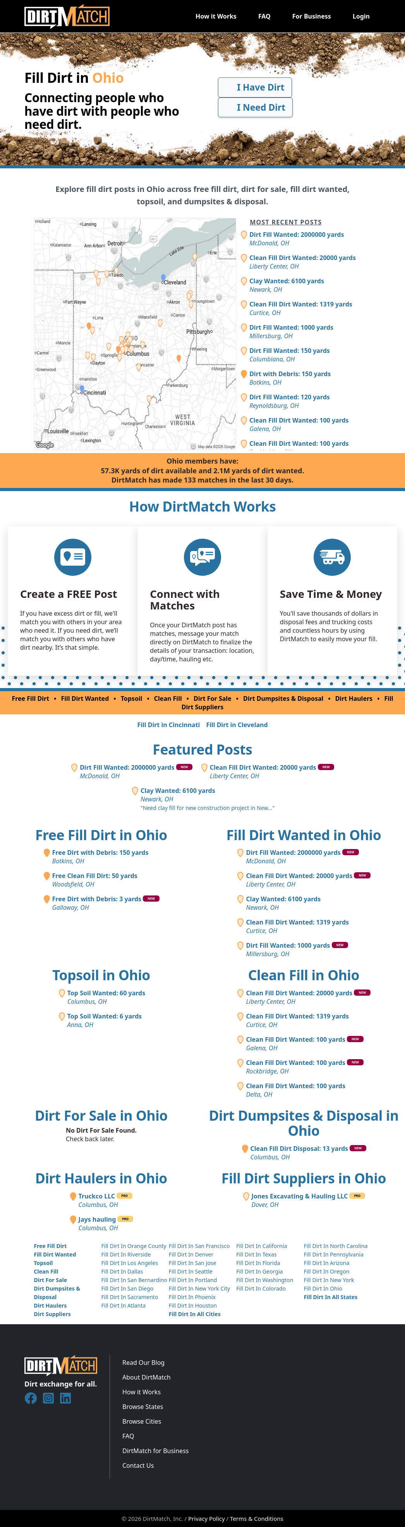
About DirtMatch (146, 1377)
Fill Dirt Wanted (85, 698)
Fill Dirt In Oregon (326, 1271)
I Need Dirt (255, 107)
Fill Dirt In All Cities (195, 1314)
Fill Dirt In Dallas (122, 1271)
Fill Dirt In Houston (193, 1305)
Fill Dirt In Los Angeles (129, 1263)
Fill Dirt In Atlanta (123, 1305)
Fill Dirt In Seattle (191, 1271)
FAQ (264, 16)
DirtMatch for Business (155, 1451)
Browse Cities (141, 1421)
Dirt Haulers (353, 698)
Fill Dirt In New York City (199, 1288)
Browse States (142, 1406)
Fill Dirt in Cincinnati (168, 725)
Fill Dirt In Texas (256, 1254)
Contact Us (138, 1465)
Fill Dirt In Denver (191, 1254)
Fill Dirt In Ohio (323, 1288)
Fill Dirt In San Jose (192, 1263)
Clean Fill (168, 698)
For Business (311, 16)
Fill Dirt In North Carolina (335, 1246)
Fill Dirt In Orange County (133, 1246)
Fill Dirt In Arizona (326, 1263)
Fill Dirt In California (261, 1246)
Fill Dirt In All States (330, 1297)
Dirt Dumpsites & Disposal (283, 698)
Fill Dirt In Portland (193, 1280)
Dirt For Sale (213, 698)
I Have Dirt (254, 87)
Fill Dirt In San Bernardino (134, 1280)
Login (361, 16)
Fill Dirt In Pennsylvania (334, 1254)
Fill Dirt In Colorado (261, 1288)
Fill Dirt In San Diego (127, 1288)
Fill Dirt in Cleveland (237, 725)
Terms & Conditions (256, 1518)
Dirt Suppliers (52, 1314)
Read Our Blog (143, 1362)
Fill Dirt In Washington (264, 1280)
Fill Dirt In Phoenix (192, 1297)
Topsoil (131, 698)
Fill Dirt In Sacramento (129, 1297)
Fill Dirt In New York (329, 1280)
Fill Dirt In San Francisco (199, 1246)
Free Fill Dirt (30, 698)
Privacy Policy (206, 1518)
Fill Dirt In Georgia (259, 1271)
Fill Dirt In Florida (258, 1263)
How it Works (216, 16)
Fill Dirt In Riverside (126, 1254)
